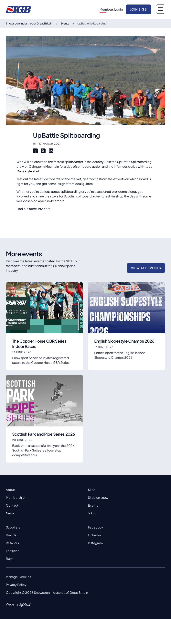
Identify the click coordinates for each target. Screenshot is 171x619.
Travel (10, 559)
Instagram (95, 543)
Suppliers (13, 527)
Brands (11, 535)
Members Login (111, 9)
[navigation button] (160, 9)
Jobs (91, 513)
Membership (15, 497)
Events (93, 505)
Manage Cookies (18, 577)
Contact (12, 505)
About (10, 490)
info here (43, 209)
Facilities (12, 551)
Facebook (95, 527)
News (10, 513)
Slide (92, 490)
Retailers (12, 543)
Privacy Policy (16, 585)
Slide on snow (98, 497)
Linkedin (94, 535)
